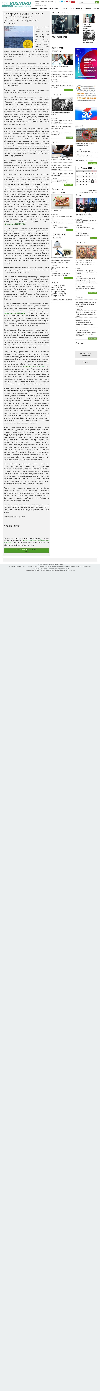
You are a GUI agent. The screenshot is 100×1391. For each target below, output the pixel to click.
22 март (77, 284)
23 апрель (77, 225)
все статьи (69, 229)
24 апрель (77, 219)
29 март (77, 268)
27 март (53, 220)
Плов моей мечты (57, 222)
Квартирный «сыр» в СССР (84, 160)
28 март (77, 149)
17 (89, 179)
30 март (53, 172)
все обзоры (69, 137)
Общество (64, 8)
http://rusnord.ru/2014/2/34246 (33, 366)
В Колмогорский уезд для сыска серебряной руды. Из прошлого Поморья (85, 288)
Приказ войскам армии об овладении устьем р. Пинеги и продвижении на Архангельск (84, 262)
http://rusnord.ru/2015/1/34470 (14, 313)
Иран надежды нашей (58, 81)
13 (77, 179)
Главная (33, 8)
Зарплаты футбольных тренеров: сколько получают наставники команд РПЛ (85, 304)
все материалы (68, 89)
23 (86, 182)
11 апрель (77, 319)
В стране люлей (56, 210)
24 (89, 182)
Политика (43, 8)
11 (92, 176)
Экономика (53, 8)
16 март (53, 265)
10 (89, 176)
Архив (35, 549)
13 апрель (77, 309)
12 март (77, 158)
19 (95, 179)
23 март (53, 118)
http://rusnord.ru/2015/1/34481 (14, 224)
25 (92, 182)
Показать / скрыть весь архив (61, 300)
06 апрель (53, 73)
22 (83, 182)
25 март (53, 79)
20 (77, 182)
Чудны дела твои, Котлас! (83, 156)
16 (86, 179)
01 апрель (53, 214)
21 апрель (77, 231)
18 (92, 179)
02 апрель (53, 259)
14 (80, 179)
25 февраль (53, 83)
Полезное (86, 362)
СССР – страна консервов (59, 227)
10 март (53, 125)
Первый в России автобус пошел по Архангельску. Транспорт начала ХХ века (61, 167)
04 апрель (77, 328)
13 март (77, 154)
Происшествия (76, 8)
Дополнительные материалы (86, 354)
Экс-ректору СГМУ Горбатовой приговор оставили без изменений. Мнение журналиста (85, 280)
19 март (53, 225)
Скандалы (88, 8)
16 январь (18, 549)
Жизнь (96, 8)
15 (83, 179)
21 (80, 182)
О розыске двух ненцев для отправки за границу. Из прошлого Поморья (86, 271)
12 (95, 176)
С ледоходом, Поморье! (82, 151)
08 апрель (53, 164)
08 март (53, 271)
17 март (53, 178)
